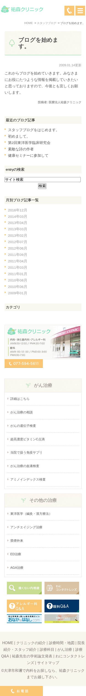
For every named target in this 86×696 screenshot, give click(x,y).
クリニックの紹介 (31, 643)
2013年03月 (17, 229)
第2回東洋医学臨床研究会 (29, 143)
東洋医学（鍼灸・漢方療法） (31, 513)
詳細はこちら (20, 399)
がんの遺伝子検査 (23, 426)
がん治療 (64, 649)
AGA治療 (17, 567)
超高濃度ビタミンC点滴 (27, 439)
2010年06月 (17, 287)
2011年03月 (17, 267)
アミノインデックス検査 (28, 479)
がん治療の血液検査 (24, 466)
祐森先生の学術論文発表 (32, 656)
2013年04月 (17, 223)
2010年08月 (17, 280)
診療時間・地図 (62, 643)
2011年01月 (17, 274)
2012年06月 (17, 248)
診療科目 (47, 649)
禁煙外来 (16, 540)
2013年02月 (17, 235)
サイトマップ (48, 663)
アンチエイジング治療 (26, 527)
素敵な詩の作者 (21, 149)
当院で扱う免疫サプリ (26, 452)
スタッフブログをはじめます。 (33, 130)
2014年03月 (17, 216)
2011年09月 (17, 255)
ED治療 (15, 554)
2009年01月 (17, 293)
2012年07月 (17, 242)
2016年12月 (17, 210)
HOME (7, 643)
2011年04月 (17, 261)
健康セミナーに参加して (28, 155)
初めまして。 (19, 136)
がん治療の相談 (21, 412)
